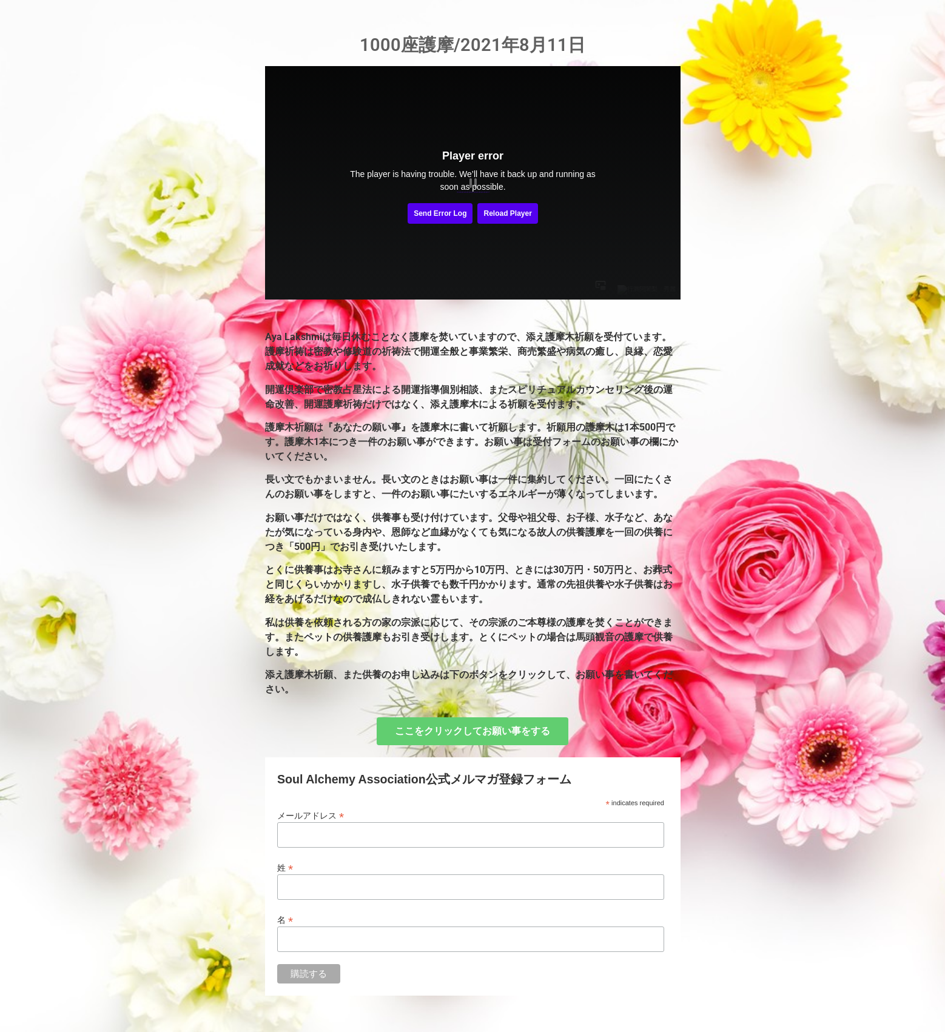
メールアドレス (310, 815)
